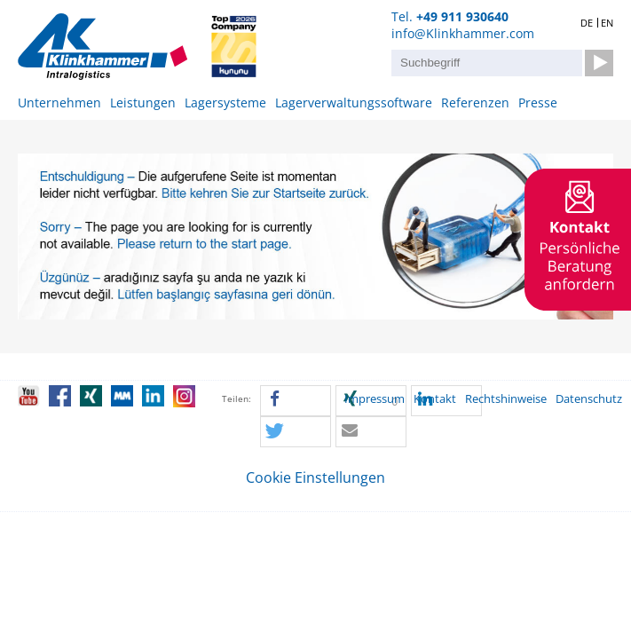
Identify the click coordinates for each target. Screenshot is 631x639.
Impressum (374, 398)
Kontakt (435, 398)
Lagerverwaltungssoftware (353, 102)
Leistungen (143, 102)
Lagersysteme (225, 102)
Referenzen (475, 102)
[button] (295, 401)
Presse (537, 102)
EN (607, 23)
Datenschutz (589, 398)
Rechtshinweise (506, 398)
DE (586, 23)
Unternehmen (59, 102)
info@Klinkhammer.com (462, 34)
